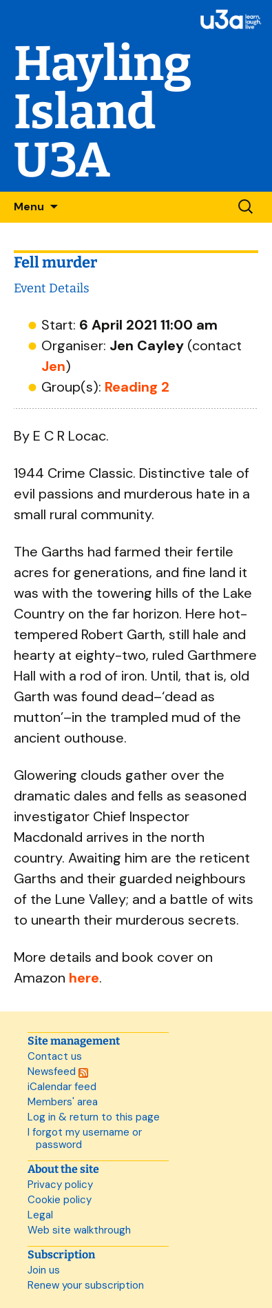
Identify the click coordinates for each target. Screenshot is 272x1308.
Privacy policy (60, 1184)
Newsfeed (58, 1071)
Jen (53, 366)
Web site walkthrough (79, 1230)
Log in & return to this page (94, 1117)
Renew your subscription (86, 1285)
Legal (40, 1215)
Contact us (55, 1056)
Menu (29, 206)
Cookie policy (60, 1200)
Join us (44, 1270)
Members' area (63, 1102)
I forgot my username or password (85, 1138)
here (84, 978)
